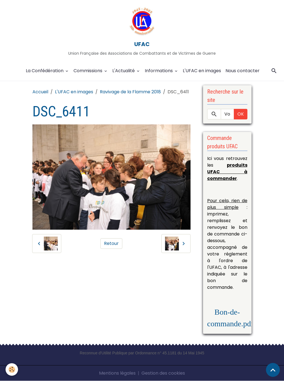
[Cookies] (12, 369)
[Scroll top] (273, 370)
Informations (159, 70)
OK (240, 114)
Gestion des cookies (163, 373)
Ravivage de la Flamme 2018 (130, 92)
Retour (111, 243)
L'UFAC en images (202, 70)
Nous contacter (242, 70)
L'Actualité (124, 70)
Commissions (88, 70)
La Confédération (45, 70)
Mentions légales (117, 373)
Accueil (40, 92)
